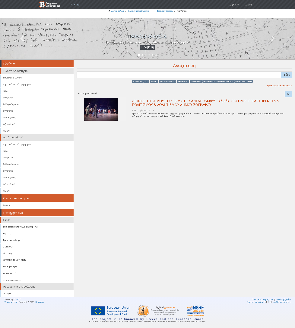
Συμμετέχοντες (9, 117)
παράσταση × (196, 81)
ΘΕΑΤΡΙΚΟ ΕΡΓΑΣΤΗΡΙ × (243, 81)
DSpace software (11, 302)
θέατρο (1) (7, 253)
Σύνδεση (7, 205)
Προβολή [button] (147, 47)
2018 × (146, 81)
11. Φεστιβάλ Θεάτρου (163, 11)
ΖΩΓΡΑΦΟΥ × (137, 81)
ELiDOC (17, 299)
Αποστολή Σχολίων (283, 299)
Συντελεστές (8, 111)
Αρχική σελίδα (117, 11)
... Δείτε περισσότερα (12, 280)
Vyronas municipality (256, 302)
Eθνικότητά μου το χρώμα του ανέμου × (218, 81)
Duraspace (39, 302)
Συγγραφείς (8, 97)
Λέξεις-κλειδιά (9, 124)
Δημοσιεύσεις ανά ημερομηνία (17, 84)
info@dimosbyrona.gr (282, 302)
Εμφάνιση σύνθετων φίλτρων (279, 85)
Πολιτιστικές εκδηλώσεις (138, 11)
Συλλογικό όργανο (10, 104)
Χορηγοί (6, 130)
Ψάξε (287, 74)
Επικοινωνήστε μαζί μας (262, 299)
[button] (234, 4)
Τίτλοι (5, 91)
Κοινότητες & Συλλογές (12, 77)
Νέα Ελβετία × (183, 81)
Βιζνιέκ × (154, 81)
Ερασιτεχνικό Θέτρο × (168, 81)
